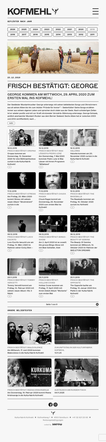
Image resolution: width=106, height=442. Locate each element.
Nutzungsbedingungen (53, 420)
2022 (58, 29)
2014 (58, 34)
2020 (81, 29)
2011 (92, 34)
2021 (69, 29)
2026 (12, 29)
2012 (81, 34)
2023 (46, 29)
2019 (92, 29)
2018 (12, 34)
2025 (24, 29)
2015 (47, 34)
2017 (24, 34)
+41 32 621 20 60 (80, 417)
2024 (35, 29)
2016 (35, 34)
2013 (69, 34)
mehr (11, 123)
